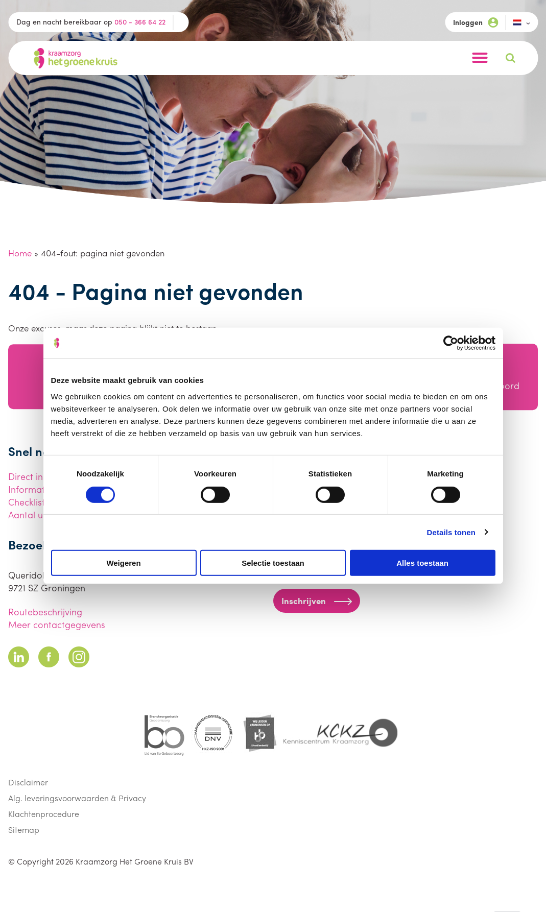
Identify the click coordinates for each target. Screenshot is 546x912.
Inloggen (475, 22)
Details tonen (451, 531)
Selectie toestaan (273, 563)
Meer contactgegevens (56, 624)
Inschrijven (316, 600)
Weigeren (123, 563)
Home (20, 253)
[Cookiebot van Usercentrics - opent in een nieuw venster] (450, 343)
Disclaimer (28, 782)
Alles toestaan (422, 563)
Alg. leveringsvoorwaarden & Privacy (77, 798)
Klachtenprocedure (43, 814)
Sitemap (23, 829)
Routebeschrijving (45, 611)
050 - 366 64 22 (139, 21)
